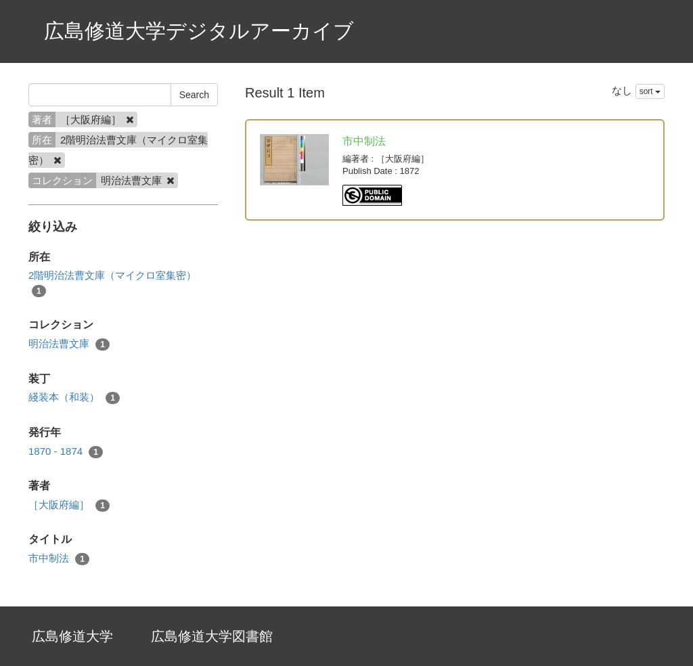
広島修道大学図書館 (212, 636)
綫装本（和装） (74, 397)
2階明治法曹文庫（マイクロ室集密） (112, 282)
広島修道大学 (72, 636)
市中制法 (58, 558)
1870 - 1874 (65, 451)
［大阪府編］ (69, 505)
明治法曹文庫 (69, 344)
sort (650, 91)
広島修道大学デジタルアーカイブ (199, 31)
